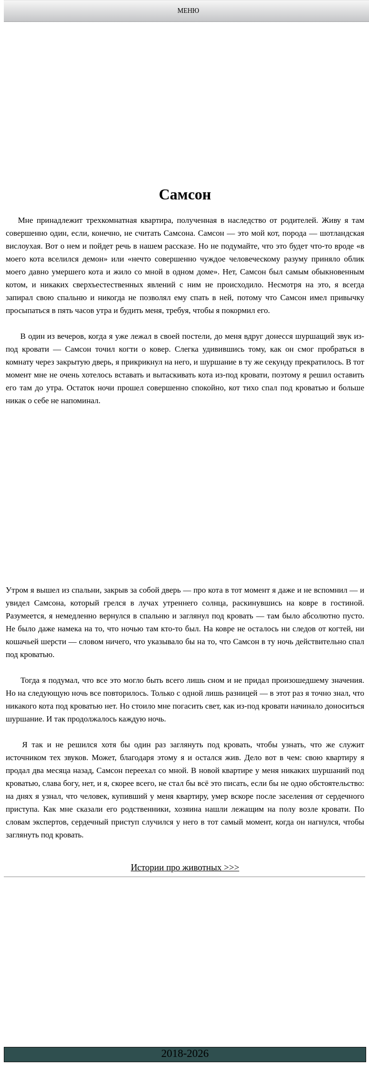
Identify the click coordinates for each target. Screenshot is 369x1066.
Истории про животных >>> (185, 867)
